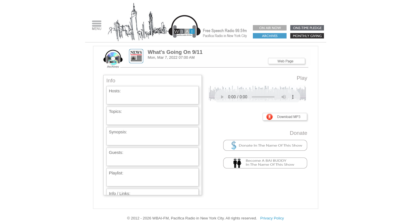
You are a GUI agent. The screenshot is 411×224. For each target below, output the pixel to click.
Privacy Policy (272, 218)
